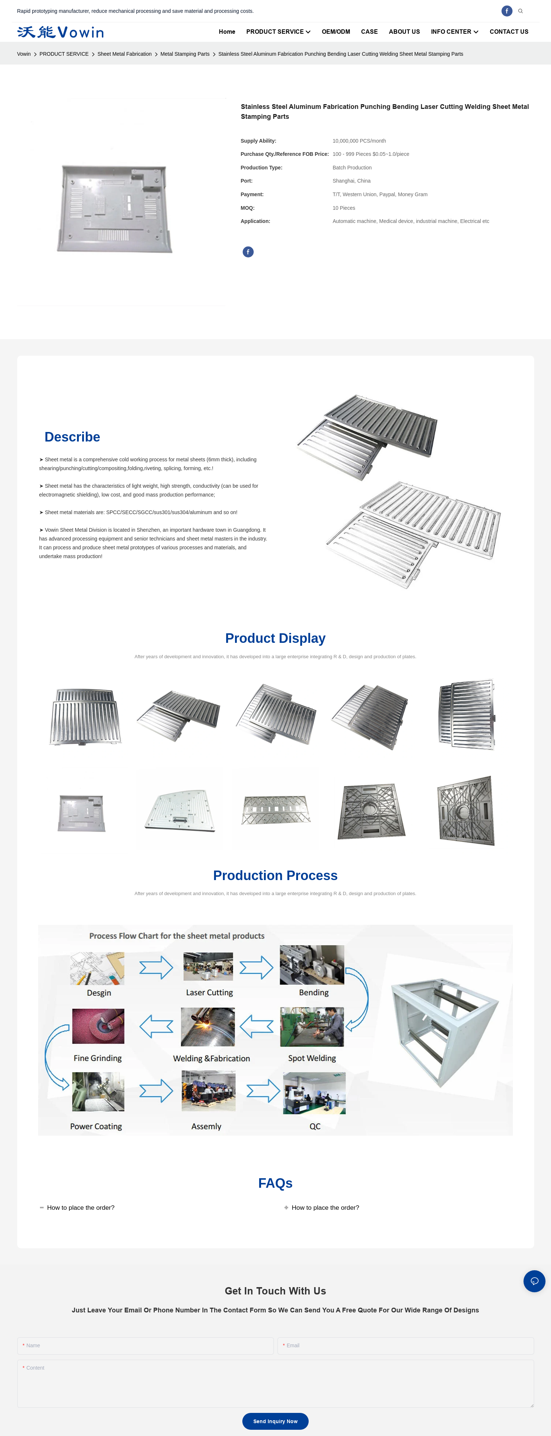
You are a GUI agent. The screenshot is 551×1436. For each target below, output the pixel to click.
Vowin (24, 54)
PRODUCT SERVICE (64, 54)
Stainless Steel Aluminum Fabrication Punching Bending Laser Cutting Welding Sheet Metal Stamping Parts (340, 54)
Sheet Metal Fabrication (125, 54)
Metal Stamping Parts (185, 54)
